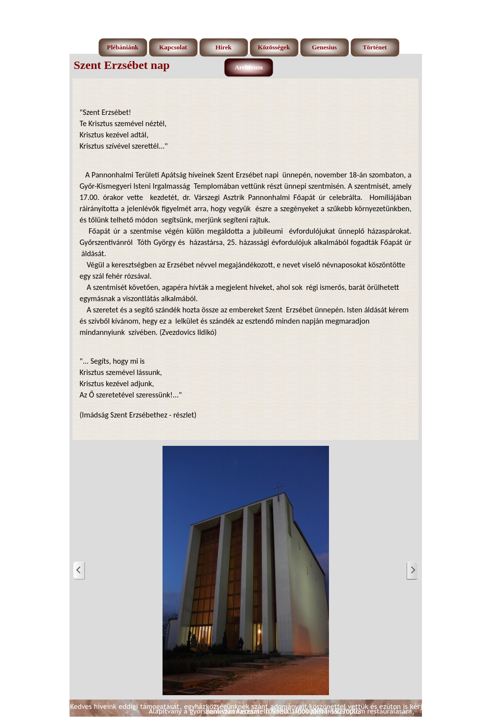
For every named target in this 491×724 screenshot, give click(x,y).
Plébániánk (122, 47)
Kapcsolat (173, 47)
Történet (375, 47)
